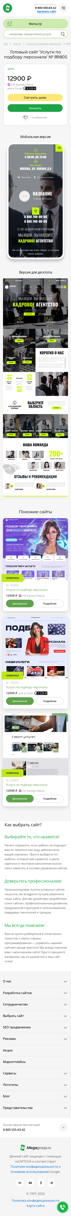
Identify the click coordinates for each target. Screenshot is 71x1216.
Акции (8, 1050)
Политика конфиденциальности (35, 1200)
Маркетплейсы (14, 1062)
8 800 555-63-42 (45, 8)
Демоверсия (19, 603)
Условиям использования (30, 1172)
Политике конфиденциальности (34, 1166)
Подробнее (49, 603)
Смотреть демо (35, 97)
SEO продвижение (17, 1027)
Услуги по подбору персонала (26, 589)
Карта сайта (35, 1206)
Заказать (35, 108)
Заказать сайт (46, 11)
